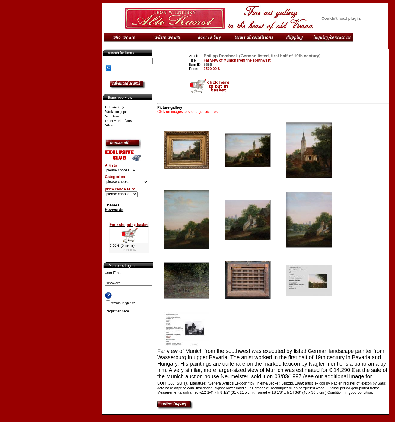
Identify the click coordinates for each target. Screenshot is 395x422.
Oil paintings (114, 107)
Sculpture (112, 116)
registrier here (118, 311)
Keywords (114, 209)
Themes (112, 205)
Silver (109, 125)
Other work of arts (118, 121)
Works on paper (116, 112)
